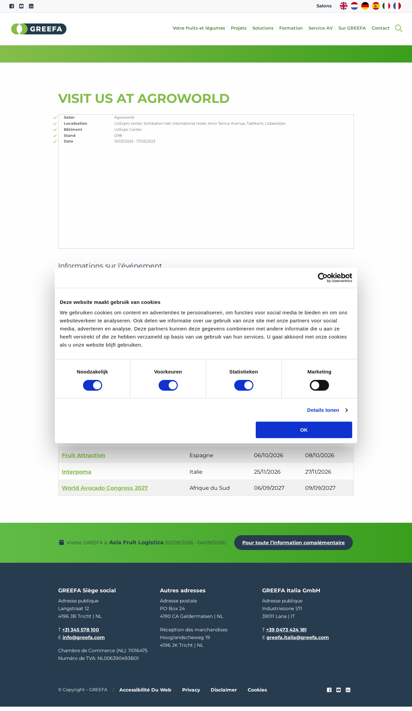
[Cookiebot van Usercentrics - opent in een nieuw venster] (322, 278)
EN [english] (343, 6)
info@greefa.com (84, 642)
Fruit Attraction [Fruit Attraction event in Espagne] (83, 455)
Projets (241, 28)
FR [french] (397, 6)
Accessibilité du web (145, 694)
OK (304, 430)
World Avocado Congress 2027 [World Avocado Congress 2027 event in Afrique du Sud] (105, 488)
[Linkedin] (31, 6)
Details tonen (323, 410)
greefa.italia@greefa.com (297, 642)
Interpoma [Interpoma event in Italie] (76, 472)
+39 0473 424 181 (286, 634)
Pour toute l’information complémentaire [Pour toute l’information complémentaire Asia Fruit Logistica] (211, 549)
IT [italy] (386, 6)
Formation (293, 28)
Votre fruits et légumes (201, 28)
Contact (383, 28)
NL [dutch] (354, 6)
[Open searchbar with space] (399, 29)
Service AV (323, 28)
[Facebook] (11, 6)
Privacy (191, 694)
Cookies (257, 694)
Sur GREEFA (354, 28)
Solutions (265, 28)
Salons (324, 5)
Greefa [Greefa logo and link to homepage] (39, 29)
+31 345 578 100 (80, 634)
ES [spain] (376, 6)
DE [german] (365, 6)
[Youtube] (21, 6)
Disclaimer (224, 694)
